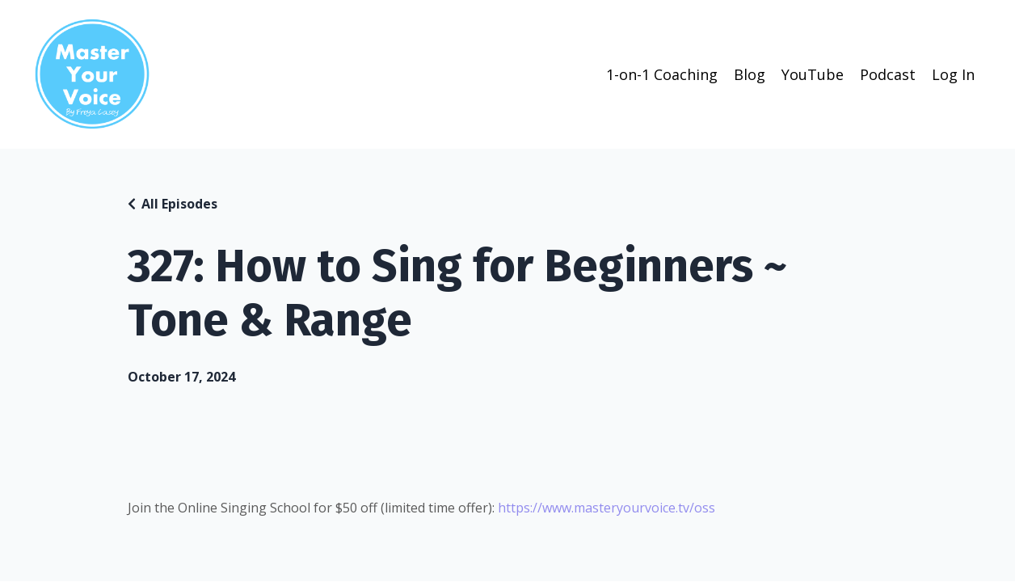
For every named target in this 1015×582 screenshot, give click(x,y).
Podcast (888, 74)
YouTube (812, 74)
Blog (749, 74)
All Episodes (179, 204)
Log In (953, 74)
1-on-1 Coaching (662, 74)
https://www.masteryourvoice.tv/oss (606, 508)
